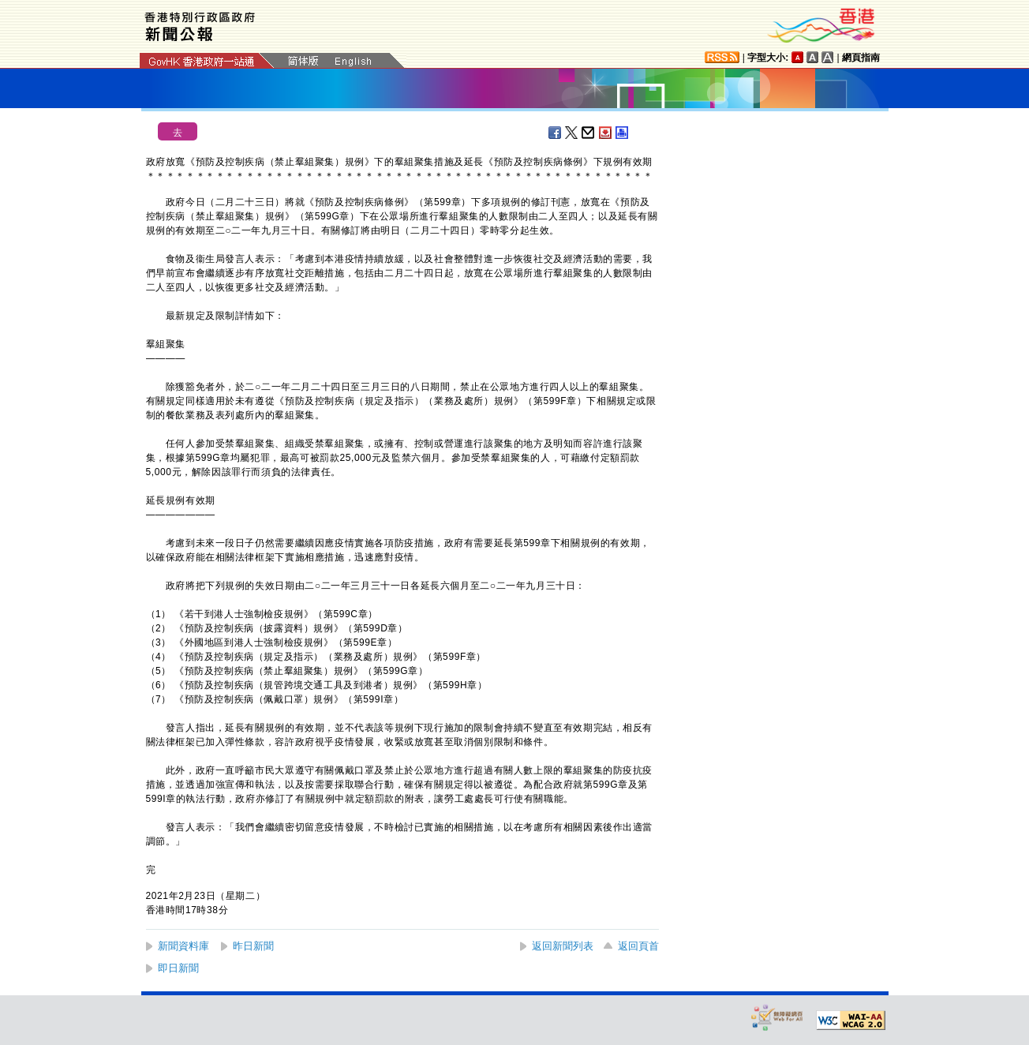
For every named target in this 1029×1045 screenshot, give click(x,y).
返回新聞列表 (562, 946)
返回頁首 (638, 946)
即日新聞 (178, 968)
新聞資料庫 (183, 946)
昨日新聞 (253, 946)
